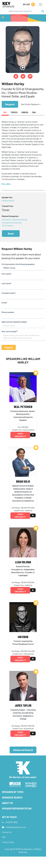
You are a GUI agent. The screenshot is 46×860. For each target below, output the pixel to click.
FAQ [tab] (34, 112)
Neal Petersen (23, 407)
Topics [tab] (14, 112)
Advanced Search (23, 749)
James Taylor (23, 705)
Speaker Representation (16, 808)
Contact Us (7, 832)
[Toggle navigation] (40, 4)
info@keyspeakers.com (15, 827)
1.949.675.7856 (11, 822)
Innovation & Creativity (12, 222)
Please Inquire (8, 200)
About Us (7, 803)
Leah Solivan (23, 562)
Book (11, 233)
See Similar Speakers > (30, 104)
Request (10, 104)
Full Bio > (6, 184)
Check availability (20, 435)
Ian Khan (23, 637)
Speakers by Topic (12, 792)
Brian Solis (23, 481)
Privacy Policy (8, 842)
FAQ (3, 837)
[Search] (24, 11)
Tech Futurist (7, 225)
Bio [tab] (5, 112)
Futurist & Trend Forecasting (14, 219)
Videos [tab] (24, 112)
